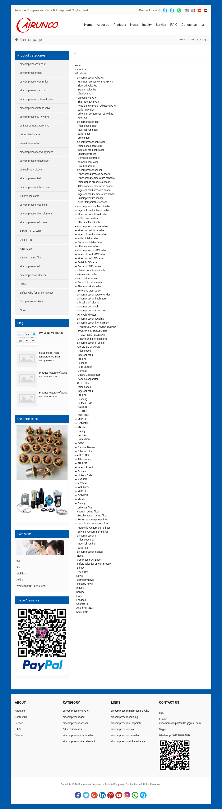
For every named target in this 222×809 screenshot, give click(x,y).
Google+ (94, 795)
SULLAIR (82, 358)
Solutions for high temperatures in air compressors (49, 356)
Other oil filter (85, 451)
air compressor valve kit (90, 77)
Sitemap (19, 735)
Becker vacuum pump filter (92, 519)
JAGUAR (82, 435)
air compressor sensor (89, 170)
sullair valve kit (86, 109)
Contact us (146, 10)
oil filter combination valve (91, 270)
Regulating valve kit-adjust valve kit (97, 105)
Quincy (81, 431)
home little (82, 612)
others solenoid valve (89, 222)
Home (88, 25)
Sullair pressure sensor (90, 198)
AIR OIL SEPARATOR (88, 346)
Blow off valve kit (87, 85)
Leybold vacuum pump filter (93, 523)
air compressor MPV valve (91, 250)
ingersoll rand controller (91, 149)
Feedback (81, 600)
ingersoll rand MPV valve (91, 254)
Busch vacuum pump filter (92, 515)
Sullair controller (87, 153)
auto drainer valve (87, 278)
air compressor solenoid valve (93, 206)
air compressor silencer (90, 551)
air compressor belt (88, 306)
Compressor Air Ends (89, 559)
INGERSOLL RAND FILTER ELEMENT (98, 326)
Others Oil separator (89, 374)
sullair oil (83, 547)
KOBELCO (83, 415)
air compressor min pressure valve (130, 710)
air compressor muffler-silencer (128, 741)
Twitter (86, 795)
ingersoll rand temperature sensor (96, 194)
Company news (85, 579)
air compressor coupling (90, 318)
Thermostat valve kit (89, 101)
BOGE (81, 443)
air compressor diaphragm (92, 298)
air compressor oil (87, 535)
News (134, 25)
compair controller (88, 162)
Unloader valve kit (87, 97)
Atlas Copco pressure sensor (94, 182)
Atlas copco (84, 350)
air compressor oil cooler (91, 342)
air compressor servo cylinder (93, 294)
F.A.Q (173, 25)
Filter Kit (82, 117)
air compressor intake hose (92, 310)
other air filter (85, 507)
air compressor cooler (123, 729)
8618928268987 (38, 585)
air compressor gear (88, 121)
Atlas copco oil (86, 539)
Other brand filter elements (92, 338)
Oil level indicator (86, 314)
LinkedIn (102, 795)
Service (161, 25)
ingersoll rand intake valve (92, 234)
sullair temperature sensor (92, 202)
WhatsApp (135, 795)
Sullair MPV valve (87, 262)
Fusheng (82, 362)
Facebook (78, 795)
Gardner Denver (86, 447)
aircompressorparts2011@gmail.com (180, 723)
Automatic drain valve (90, 282)
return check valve (87, 274)
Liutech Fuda (85, 403)
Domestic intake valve (90, 242)
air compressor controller (91, 142)
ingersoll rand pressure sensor (94, 190)
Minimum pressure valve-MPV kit (96, 81)
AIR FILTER (83, 455)
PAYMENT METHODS (51, 333)
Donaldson (84, 439)
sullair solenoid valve (89, 218)
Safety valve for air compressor (94, 563)
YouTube (118, 795)
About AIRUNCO (85, 607)
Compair (82, 370)
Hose (80, 555)
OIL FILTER (83, 383)
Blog (20, 323)
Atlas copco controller (90, 146)
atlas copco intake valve (91, 230)
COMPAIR (83, 423)
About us (103, 25)
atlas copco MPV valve (90, 258)
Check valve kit (86, 93)
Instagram (127, 795)
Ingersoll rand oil (87, 543)
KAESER (82, 407)
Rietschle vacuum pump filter (94, 527)
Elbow (80, 567)
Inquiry (147, 25)
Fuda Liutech (85, 366)
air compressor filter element (93, 322)
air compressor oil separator (126, 723)
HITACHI (82, 411)
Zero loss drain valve (89, 290)
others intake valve (88, 246)
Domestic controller (89, 157)
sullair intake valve (88, 238)
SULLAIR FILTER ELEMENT (92, 330)
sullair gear (84, 133)
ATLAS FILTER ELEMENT (91, 334)
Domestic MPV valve (89, 266)
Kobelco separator (88, 379)
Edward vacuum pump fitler (93, 531)
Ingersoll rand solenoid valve (93, 210)
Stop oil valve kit (87, 89)
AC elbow (83, 571)
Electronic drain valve (89, 286)
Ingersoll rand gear (88, 129)
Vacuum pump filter (88, 511)
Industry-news (85, 583)
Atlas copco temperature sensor (96, 186)
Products (119, 25)
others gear (84, 137)
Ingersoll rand (85, 355)
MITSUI (82, 419)
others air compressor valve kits (95, 113)
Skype (143, 795)
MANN (81, 427)
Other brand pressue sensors (94, 174)
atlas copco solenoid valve (92, 214)
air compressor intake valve (92, 226)
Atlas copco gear (87, 125)
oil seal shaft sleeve (88, 302)
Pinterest (110, 795)
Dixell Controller (86, 166)
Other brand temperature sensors (96, 178)
